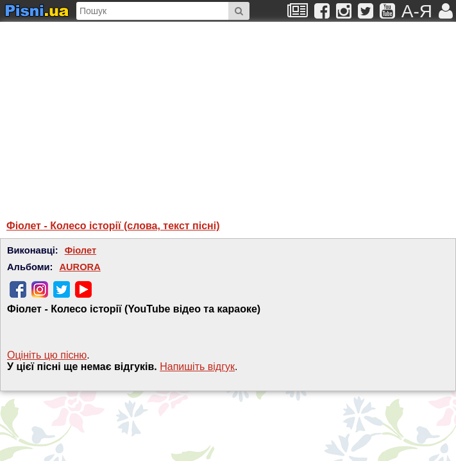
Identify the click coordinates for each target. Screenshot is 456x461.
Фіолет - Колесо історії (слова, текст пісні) (113, 225)
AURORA (79, 267)
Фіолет (80, 250)
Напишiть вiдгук (197, 366)
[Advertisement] (131, 114)
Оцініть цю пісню (47, 355)
